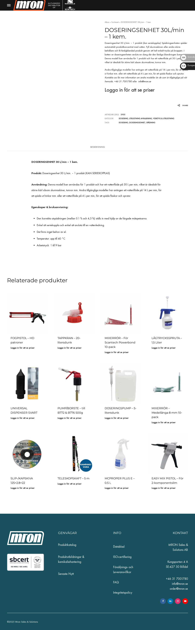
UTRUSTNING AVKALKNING (140, 118)
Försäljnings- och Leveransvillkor (123, 569)
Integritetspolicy (122, 592)
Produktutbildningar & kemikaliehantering (71, 559)
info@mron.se (145, 81)
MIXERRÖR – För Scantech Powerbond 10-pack (120, 342)
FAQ (116, 582)
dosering (123, 122)
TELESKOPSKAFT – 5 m (73, 478)
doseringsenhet (137, 122)
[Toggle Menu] (9, 5)
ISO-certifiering (122, 557)
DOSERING (123, 118)
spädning (150, 122)
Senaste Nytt (66, 574)
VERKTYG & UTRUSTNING (163, 118)
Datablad (118, 547)
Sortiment (115, 22)
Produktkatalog (67, 545)
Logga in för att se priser (130, 90)
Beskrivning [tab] (97, 146)
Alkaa (107, 22)
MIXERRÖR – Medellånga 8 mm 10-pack (167, 413)
